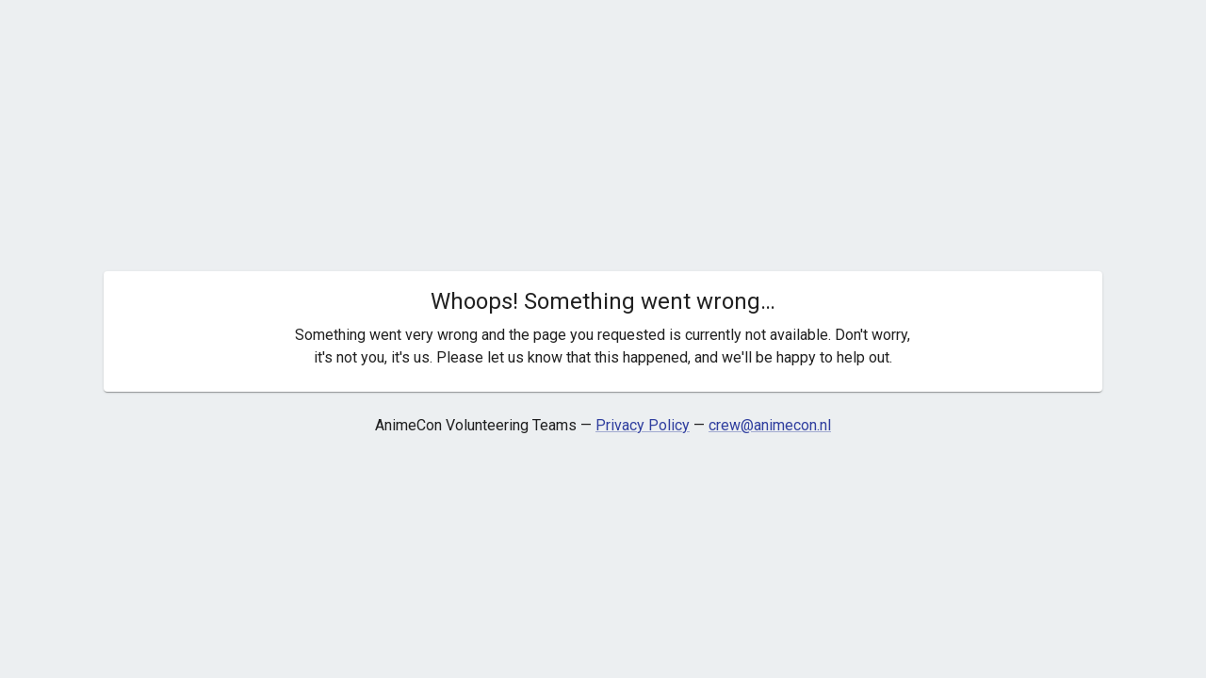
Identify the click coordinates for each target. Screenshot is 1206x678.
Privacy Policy (642, 425)
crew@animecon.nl (770, 425)
